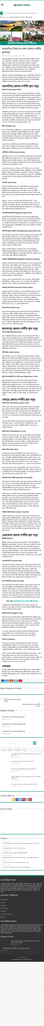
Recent (4, 750)
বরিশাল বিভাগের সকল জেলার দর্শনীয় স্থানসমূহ (30, 704)
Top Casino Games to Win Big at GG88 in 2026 (24, 784)
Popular (10, 750)
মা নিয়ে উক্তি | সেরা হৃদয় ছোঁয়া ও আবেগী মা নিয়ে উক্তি (23, 769)
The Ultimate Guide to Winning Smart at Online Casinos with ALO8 (20, 13)
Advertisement (4, 899)
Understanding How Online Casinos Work (22, 761)
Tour (7, 17)
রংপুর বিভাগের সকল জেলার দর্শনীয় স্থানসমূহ (13, 731)
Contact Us (3, 905)
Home (2, 17)
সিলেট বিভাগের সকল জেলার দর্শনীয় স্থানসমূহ (14, 724)
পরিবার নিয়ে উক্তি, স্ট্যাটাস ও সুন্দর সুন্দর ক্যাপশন (16, 948)
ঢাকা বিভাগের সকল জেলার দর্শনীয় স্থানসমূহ (13, 717)
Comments (17, 750)
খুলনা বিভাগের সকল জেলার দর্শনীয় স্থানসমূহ (25, 601)
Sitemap (2, 917)
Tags (24, 750)
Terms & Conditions (6, 914)
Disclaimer (3, 911)
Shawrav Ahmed (7, 55)
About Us (2, 902)
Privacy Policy (4, 908)
